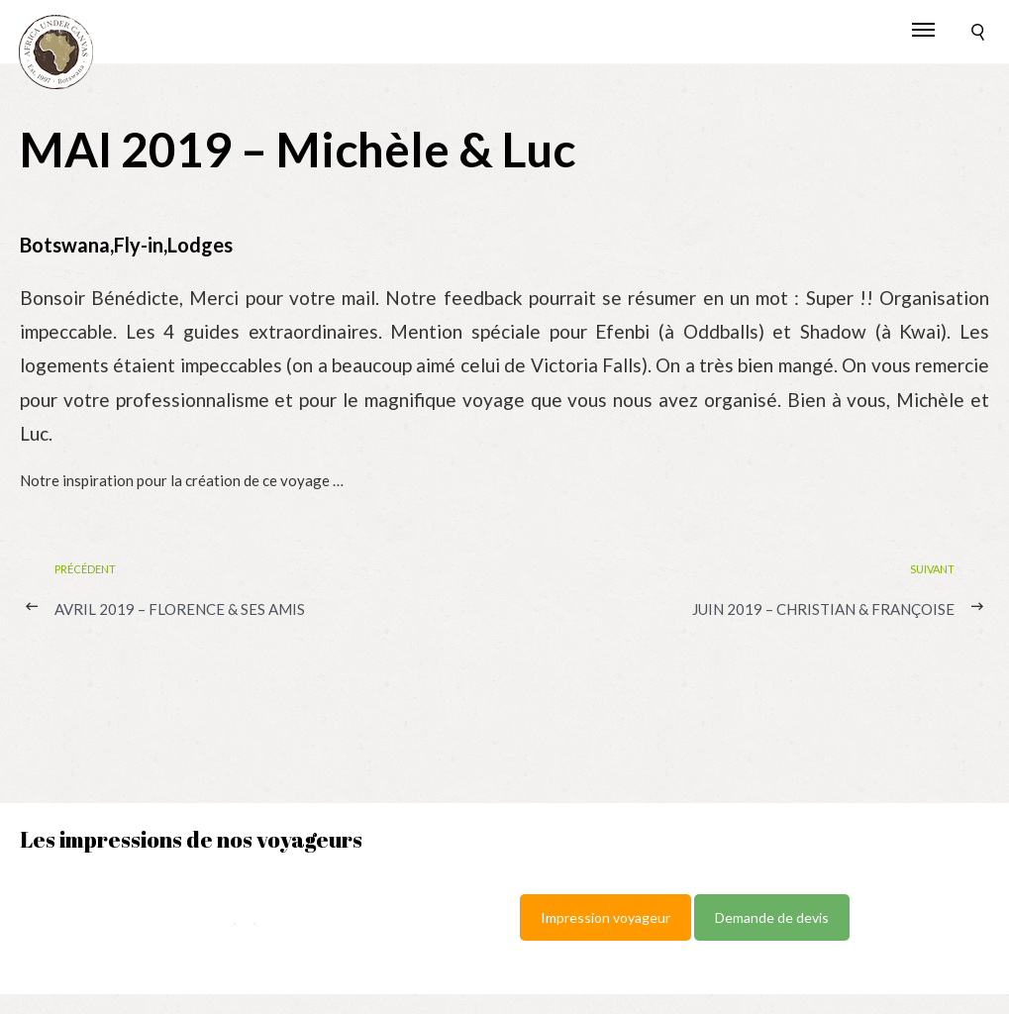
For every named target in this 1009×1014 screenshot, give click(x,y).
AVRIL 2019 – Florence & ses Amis (179, 609)
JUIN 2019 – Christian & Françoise (823, 609)
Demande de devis (772, 917)
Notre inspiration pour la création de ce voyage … (182, 480)
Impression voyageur (605, 917)
